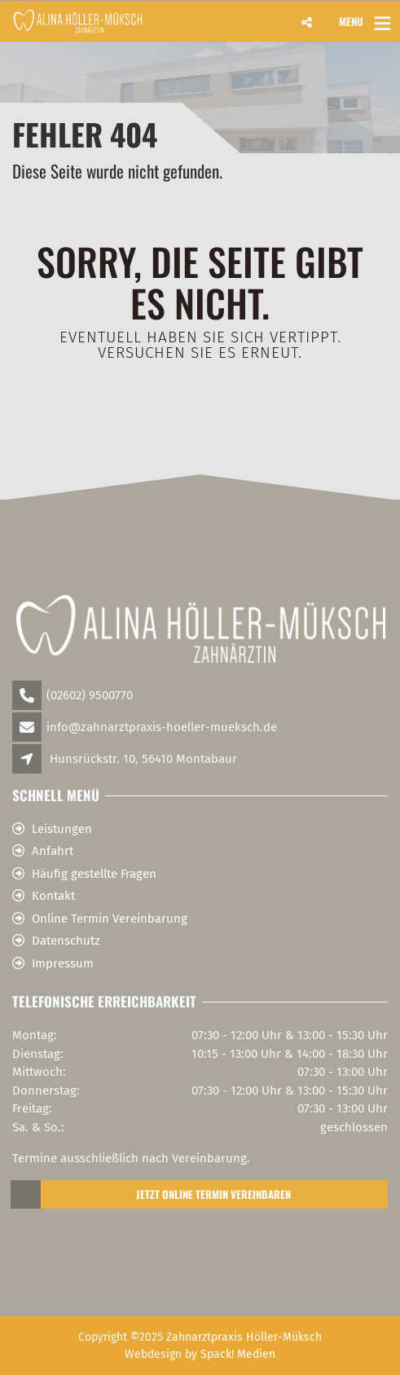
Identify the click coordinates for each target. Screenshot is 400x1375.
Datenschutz (66, 940)
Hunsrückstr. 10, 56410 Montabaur (143, 758)
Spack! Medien (237, 1354)
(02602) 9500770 (89, 695)
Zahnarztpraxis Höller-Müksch (244, 1337)
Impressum (63, 963)
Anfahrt (52, 851)
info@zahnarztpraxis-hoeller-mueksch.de (161, 727)
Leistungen (62, 829)
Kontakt (53, 895)
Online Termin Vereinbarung (109, 918)
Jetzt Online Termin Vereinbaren (151, 1195)
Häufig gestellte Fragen (94, 873)
